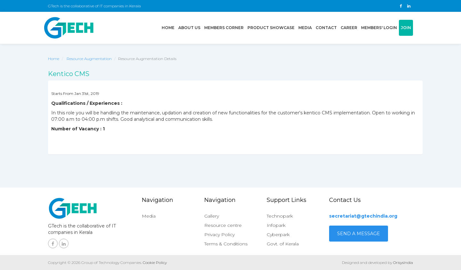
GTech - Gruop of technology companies (68, 28)
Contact (326, 27)
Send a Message (358, 233)
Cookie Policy (155, 262)
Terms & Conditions (225, 244)
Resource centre (223, 225)
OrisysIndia (403, 262)
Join (406, 27)
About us (189, 27)
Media (305, 27)
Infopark (276, 225)
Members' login (379, 27)
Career (349, 27)
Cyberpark (278, 234)
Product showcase (271, 27)
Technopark (280, 216)
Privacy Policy (219, 234)
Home (169, 27)
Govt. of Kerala (283, 244)
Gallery (211, 216)
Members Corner (224, 27)
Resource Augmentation (89, 58)
